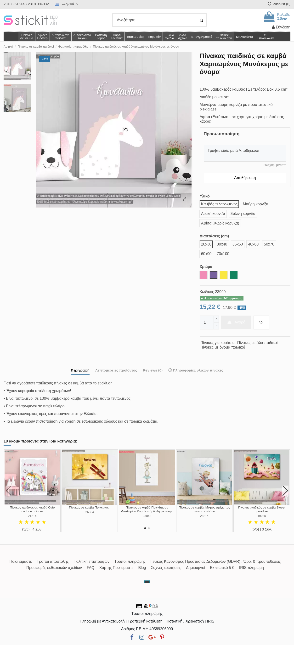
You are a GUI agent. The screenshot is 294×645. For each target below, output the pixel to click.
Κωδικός (207, 292)
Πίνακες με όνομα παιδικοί (222, 347)
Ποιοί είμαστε (21, 561)
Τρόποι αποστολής (52, 561)
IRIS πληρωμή (251, 568)
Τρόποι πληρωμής (130, 561)
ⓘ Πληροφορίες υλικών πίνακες (195, 370)
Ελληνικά (67, 4)
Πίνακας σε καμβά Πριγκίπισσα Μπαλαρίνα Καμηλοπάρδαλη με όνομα (147, 509)
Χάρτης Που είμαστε (116, 568)
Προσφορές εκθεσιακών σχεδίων (54, 568)
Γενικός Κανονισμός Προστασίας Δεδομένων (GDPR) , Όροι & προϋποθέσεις (216, 561)
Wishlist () (278, 4)
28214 (204, 516)
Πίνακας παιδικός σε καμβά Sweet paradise (261, 509)
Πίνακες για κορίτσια (217, 343)
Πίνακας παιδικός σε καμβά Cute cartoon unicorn (32, 509)
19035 (261, 516)
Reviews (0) (153, 370)
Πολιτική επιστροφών (91, 561)
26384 (89, 512)
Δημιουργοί (195, 568)
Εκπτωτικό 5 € (222, 568)
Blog (142, 568)
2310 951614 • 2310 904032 (26, 4)
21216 (32, 516)
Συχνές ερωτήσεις (166, 568)
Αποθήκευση (245, 178)
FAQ (90, 568)
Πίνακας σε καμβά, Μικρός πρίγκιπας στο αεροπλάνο (204, 509)
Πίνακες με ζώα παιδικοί (257, 343)
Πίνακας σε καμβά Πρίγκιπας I (89, 507)
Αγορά (236, 322)
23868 (147, 516)
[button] (182, 36)
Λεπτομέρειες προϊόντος (116, 370)
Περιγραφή (80, 370)
